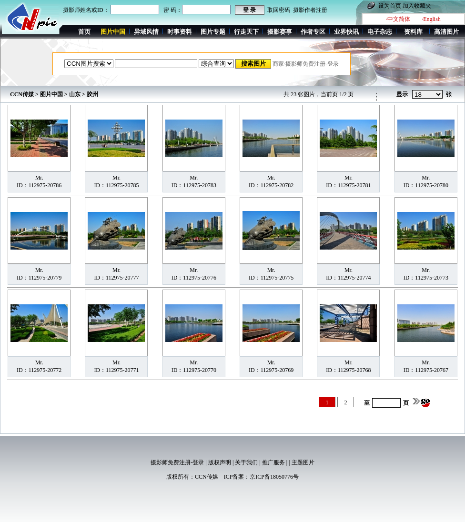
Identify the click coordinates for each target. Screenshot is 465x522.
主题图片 (303, 462)
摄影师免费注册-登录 (177, 462)
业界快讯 (346, 31)
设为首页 (389, 5)
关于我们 (246, 462)
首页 (84, 31)
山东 (75, 94)
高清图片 (446, 31)
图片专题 (213, 31)
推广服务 (273, 462)
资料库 (413, 31)
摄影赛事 (279, 31)
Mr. (39, 177)
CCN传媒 (22, 94)
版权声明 (219, 462)
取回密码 (278, 10)
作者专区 (313, 31)
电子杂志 (379, 31)
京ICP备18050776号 (274, 476)
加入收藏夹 (417, 5)
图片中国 (51, 94)
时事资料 (179, 31)
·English (431, 19)
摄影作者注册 (310, 10)
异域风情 (146, 31)
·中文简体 (398, 19)
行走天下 (246, 31)
